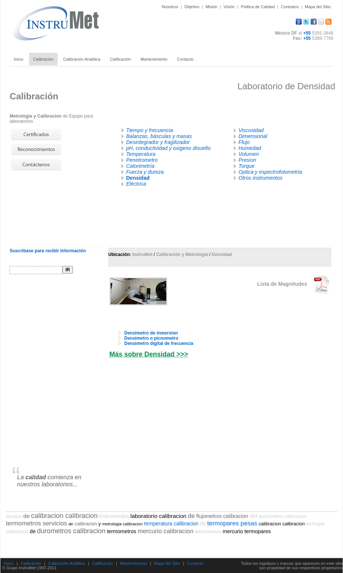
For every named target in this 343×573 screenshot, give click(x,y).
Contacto (195, 563)
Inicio (9, 563)
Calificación (102, 563)
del (253, 516)
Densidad (222, 254)
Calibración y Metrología (182, 254)
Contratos (290, 6)
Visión (229, 6)
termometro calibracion (282, 516)
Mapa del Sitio (318, 6)
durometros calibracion (71, 531)
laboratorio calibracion (158, 516)
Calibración (31, 563)
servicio (14, 516)
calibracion (85, 523)
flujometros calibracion (222, 516)
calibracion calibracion (64, 515)
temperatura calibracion (171, 523)
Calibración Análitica (66, 563)
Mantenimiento (133, 563)
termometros (121, 531)
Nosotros (170, 6)
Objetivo (191, 6)
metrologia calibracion (122, 524)
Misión (211, 6)
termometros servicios (36, 523)
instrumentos (114, 516)
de (26, 516)
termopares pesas (232, 523)
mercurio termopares (247, 531)
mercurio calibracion (165, 531)
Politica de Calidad (258, 6)
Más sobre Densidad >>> (148, 354)
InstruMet (142, 254)
